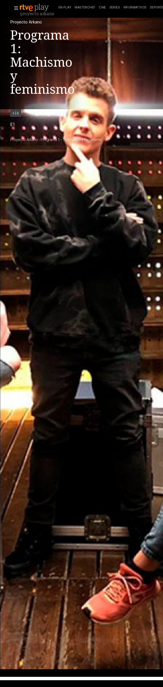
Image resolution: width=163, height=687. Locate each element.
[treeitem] (65, 7)
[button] (15, 8)
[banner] (38, 7)
